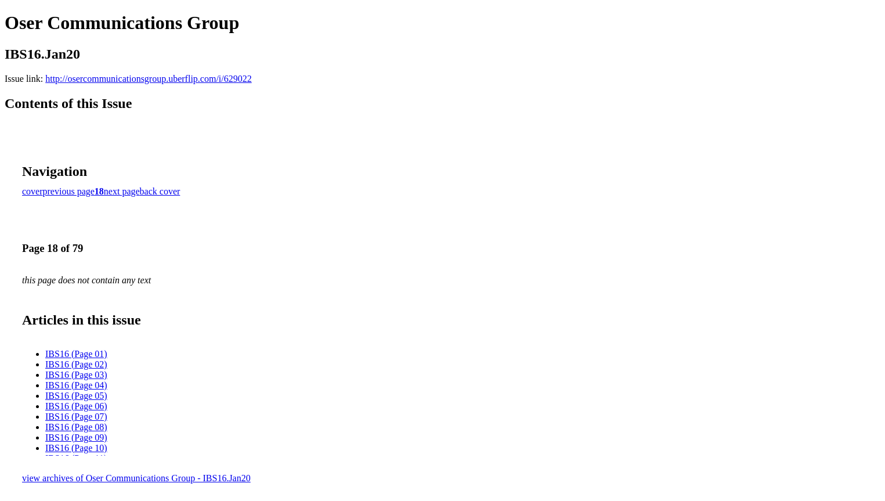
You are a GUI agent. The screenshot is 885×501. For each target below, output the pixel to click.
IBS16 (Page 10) (76, 448)
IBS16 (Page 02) (76, 364)
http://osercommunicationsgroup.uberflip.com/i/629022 (148, 79)
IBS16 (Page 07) (76, 416)
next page (122, 191)
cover (32, 191)
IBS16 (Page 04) (76, 385)
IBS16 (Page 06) (76, 406)
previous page (69, 191)
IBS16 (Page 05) (76, 396)
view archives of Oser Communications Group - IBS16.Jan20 (136, 478)
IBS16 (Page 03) (76, 375)
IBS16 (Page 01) (76, 354)
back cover (160, 191)
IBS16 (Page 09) (76, 437)
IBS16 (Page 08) (76, 427)
